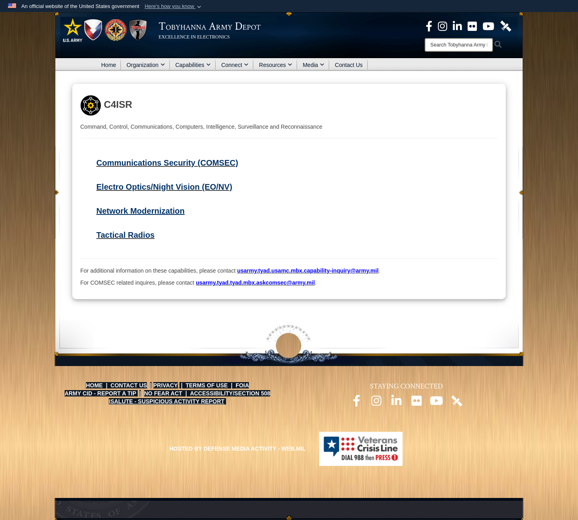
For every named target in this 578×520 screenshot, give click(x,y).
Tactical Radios (125, 235)
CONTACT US (128, 385)
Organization (145, 65)
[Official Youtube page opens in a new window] (437, 403)
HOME (94, 385)
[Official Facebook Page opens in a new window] (429, 25)
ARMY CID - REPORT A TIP (100, 393)
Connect (234, 65)
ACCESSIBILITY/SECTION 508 (230, 393)
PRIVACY (165, 385)
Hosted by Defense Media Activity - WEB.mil (237, 448)
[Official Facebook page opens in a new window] (356, 403)
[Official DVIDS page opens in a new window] (506, 25)
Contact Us (348, 65)
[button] (173, 6)
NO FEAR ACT (163, 393)
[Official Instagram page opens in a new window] (442, 25)
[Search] (459, 45)
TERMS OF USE (206, 385)
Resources (275, 65)
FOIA (242, 385)
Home (108, 65)
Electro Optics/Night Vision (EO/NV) (164, 186)
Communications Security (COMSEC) (167, 162)
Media (313, 65)
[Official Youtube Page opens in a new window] (488, 25)
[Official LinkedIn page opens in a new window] (457, 25)
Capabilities (193, 65)
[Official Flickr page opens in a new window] (472, 25)
